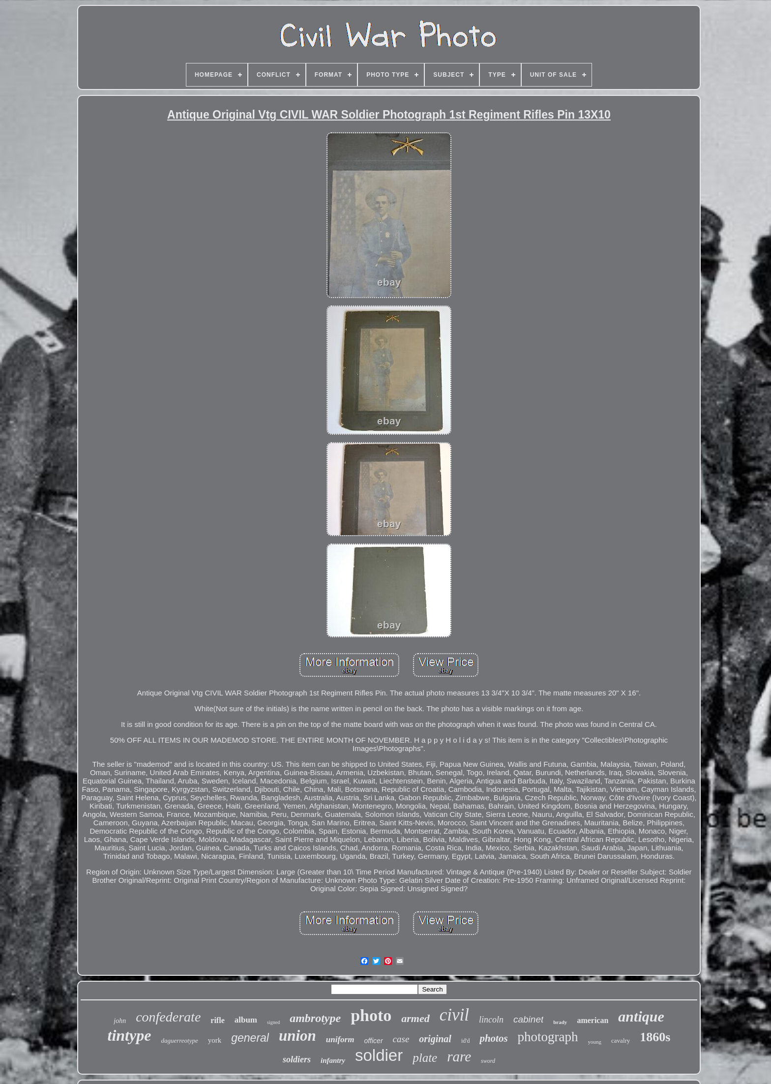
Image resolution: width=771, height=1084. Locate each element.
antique (641, 1016)
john (120, 1020)
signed (273, 1022)
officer (373, 1041)
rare (459, 1056)
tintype (129, 1035)
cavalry (620, 1040)
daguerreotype (179, 1040)
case (401, 1039)
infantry (333, 1060)
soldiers (297, 1059)
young (595, 1042)
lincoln (491, 1019)
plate (425, 1057)
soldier (379, 1055)
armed (415, 1018)
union (297, 1035)
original (435, 1038)
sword (488, 1060)
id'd (465, 1040)
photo (371, 1015)
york (215, 1040)
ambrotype (315, 1018)
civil (454, 1014)
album (246, 1019)
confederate (168, 1016)
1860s (655, 1037)
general (250, 1037)
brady (560, 1022)
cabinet (528, 1019)
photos (493, 1038)
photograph (548, 1036)
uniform (340, 1039)
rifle (217, 1020)
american (592, 1020)
